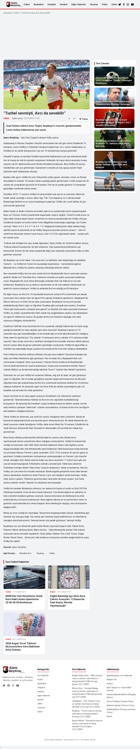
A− (69, 119)
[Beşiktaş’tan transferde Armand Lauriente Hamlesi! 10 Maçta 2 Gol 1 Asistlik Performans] (114, 118)
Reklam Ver (112, 679)
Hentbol (64, 4)
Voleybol (51, 4)
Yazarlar (94, 4)
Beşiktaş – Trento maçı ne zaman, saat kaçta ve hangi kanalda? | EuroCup (87, 714)
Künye (109, 716)
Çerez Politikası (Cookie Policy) (120, 701)
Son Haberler (43, 675)
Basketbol (39, 4)
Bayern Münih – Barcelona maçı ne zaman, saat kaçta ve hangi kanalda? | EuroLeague (87, 724)
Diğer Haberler (78, 4)
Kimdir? (40, 699)
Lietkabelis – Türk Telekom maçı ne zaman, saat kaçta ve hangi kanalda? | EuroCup (86, 704)
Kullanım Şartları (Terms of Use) (120, 705)
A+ (74, 119)
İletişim (110, 683)
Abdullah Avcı (25, 553)
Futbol (27, 4)
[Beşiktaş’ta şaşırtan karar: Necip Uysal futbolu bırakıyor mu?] (114, 181)
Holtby (52, 553)
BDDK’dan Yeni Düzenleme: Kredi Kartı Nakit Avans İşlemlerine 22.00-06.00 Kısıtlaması (24, 599)
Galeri (114, 4)
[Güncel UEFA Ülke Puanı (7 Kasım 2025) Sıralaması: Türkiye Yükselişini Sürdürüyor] (114, 76)
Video (105, 4)
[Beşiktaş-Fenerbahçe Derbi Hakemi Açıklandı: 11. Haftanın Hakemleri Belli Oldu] (114, 139)
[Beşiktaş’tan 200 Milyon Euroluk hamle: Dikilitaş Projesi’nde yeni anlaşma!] (114, 160)
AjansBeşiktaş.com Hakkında (119, 675)
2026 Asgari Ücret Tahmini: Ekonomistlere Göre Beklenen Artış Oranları (23, 646)
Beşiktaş (40, 553)
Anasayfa (7, 13)
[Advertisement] (70, 37)
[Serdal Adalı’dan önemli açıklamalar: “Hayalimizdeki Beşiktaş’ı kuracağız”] (114, 97)
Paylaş (83, 119)
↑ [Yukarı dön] (0, 747)
